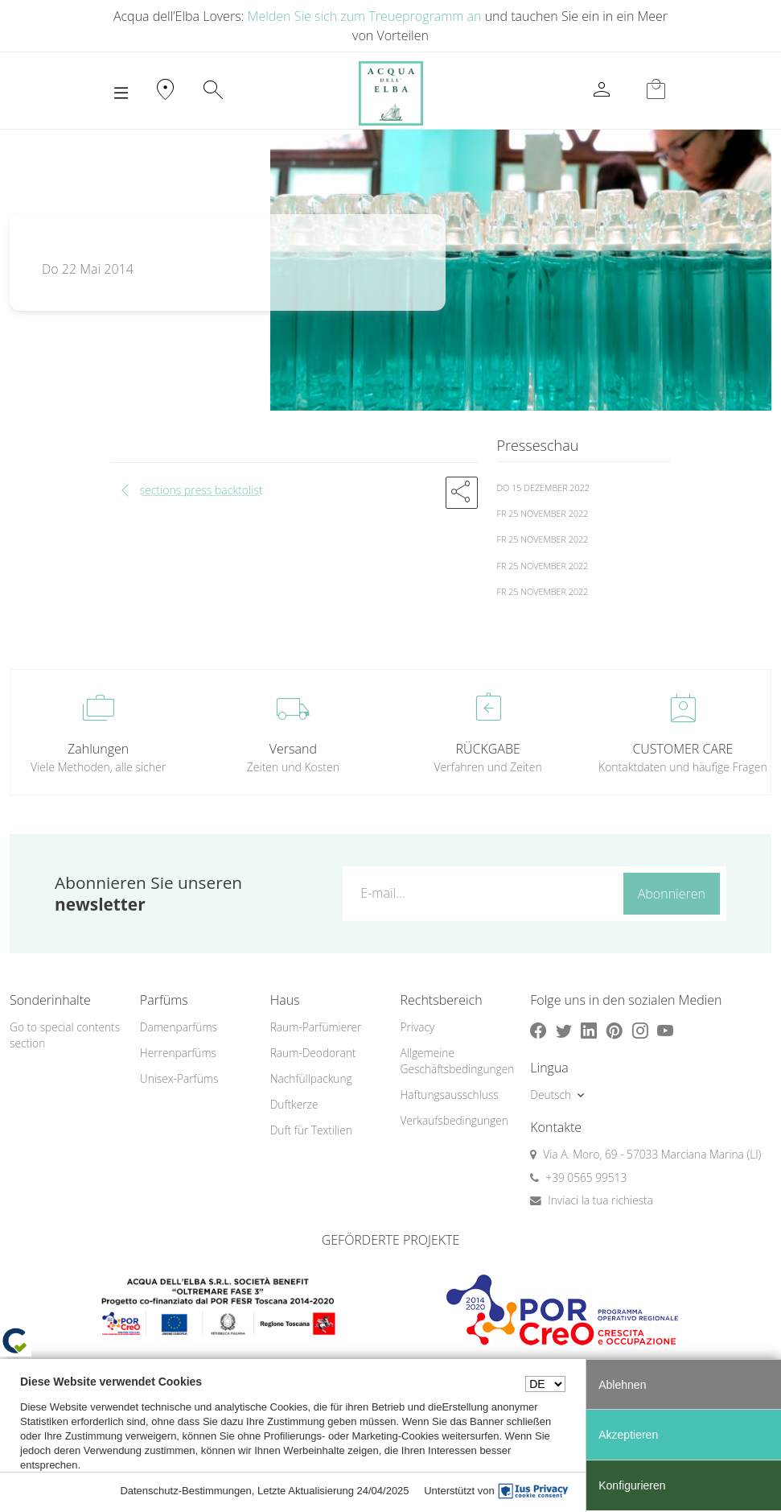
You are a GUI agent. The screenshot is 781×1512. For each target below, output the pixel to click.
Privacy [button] (417, 1027)
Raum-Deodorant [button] (313, 1052)
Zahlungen (98, 749)
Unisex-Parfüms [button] (179, 1078)
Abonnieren (671, 894)
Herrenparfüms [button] (178, 1052)
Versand (293, 749)
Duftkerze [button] (294, 1104)
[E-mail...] (479, 893)
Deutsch (550, 1094)
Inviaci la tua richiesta (600, 1200)
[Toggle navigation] (121, 93)
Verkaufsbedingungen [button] (454, 1120)
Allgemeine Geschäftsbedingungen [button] (455, 1061)
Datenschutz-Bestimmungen (185, 1491)
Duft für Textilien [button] (311, 1130)
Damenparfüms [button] (178, 1027)
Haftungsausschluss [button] (449, 1094)
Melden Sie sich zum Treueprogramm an (365, 16)
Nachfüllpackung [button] (311, 1078)
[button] (462, 493)
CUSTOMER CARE (682, 749)
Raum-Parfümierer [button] (316, 1027)
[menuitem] (195, 1027)
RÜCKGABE (487, 749)
